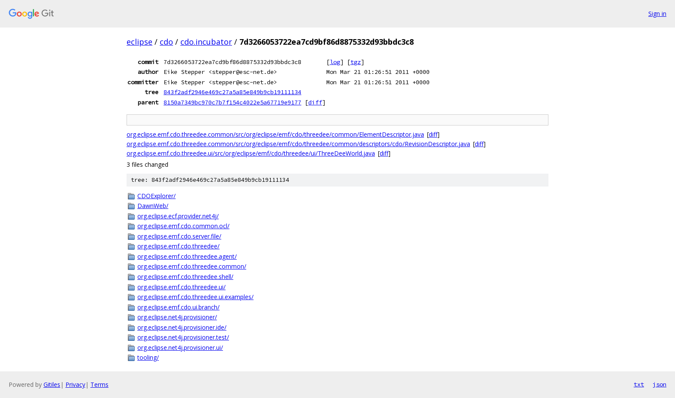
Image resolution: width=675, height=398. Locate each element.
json (659, 384)
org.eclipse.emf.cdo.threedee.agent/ (187, 256)
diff (315, 102)
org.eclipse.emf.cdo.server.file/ (179, 236)
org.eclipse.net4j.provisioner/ (177, 317)
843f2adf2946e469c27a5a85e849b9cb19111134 (232, 92)
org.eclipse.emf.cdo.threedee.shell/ (185, 276)
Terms (99, 384)
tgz (355, 62)
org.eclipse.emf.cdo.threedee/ (178, 246)
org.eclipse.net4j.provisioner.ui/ (180, 347)
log (335, 62)
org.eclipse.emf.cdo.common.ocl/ (183, 226)
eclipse (139, 42)
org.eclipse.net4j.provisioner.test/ (183, 337)
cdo (166, 42)
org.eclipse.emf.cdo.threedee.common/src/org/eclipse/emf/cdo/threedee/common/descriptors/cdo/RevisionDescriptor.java (298, 144)
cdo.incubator (206, 42)
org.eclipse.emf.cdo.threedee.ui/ (181, 287)
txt (639, 384)
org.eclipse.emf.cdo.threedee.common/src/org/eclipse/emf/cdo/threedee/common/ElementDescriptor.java (275, 134)
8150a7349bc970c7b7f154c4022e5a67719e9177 (232, 102)
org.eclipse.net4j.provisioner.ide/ (181, 327)
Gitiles (51, 384)
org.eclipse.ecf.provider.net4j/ (178, 216)
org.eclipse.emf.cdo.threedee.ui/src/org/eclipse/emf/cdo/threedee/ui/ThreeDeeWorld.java (251, 153)
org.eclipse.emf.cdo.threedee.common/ (191, 266)
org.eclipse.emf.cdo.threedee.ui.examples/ (195, 297)
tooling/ (148, 357)
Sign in (657, 13)
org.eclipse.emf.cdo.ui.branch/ (178, 307)
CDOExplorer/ (156, 196)
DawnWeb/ (152, 206)
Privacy (75, 384)
